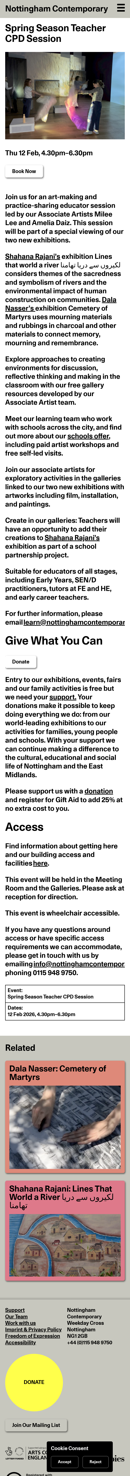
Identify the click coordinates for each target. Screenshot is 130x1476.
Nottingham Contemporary (56, 9)
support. (62, 697)
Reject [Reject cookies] (95, 1462)
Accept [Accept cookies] (64, 1462)
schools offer (88, 436)
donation (99, 791)
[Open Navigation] (121, 7)
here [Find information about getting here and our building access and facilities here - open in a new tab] (40, 863)
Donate (20, 662)
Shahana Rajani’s (32, 256)
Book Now (24, 171)
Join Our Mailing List (36, 1425)
